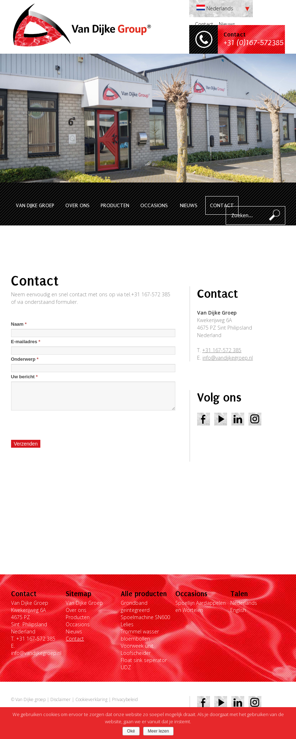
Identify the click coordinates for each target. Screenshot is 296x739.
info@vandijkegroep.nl (227, 357)
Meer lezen (158, 731)
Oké (131, 731)
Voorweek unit (137, 645)
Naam (19, 324)
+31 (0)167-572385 (254, 43)
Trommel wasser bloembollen (140, 635)
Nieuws (227, 24)
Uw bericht (24, 376)
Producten (115, 205)
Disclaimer (60, 699)
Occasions (154, 205)
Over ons (77, 205)
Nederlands (243, 602)
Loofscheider (136, 653)
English (238, 610)
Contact (204, 24)
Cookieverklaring (91, 699)
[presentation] (65, 425)
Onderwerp (25, 359)
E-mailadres (25, 341)
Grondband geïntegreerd (135, 606)
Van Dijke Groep (35, 205)
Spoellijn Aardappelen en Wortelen (200, 606)
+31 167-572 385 (221, 350)
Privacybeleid (125, 699)
